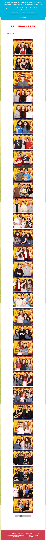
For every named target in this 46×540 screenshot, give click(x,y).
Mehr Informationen (28, 13)
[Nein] (44, 8)
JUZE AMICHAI (7, 33)
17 (29, 516)
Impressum (17, 537)
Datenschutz (28, 537)
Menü (24, 17)
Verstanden (14, 13)
